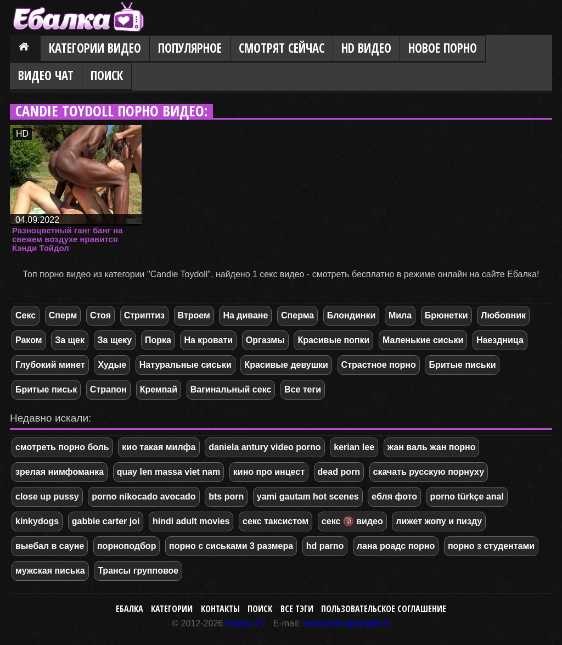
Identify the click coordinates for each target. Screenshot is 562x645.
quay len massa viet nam (169, 471)
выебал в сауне (49, 546)
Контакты (220, 609)
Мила (400, 315)
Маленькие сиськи (423, 340)
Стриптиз (144, 315)
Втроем (194, 315)
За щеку (115, 340)
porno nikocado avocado (143, 496)
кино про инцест (269, 471)
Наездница (500, 340)
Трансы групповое (138, 570)
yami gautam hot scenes (308, 496)
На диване (245, 315)
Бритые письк (46, 389)
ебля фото (394, 496)
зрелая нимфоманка (59, 471)
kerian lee (354, 447)
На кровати (208, 340)
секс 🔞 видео (352, 521)
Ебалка (129, 609)
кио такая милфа (158, 447)
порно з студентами (491, 546)
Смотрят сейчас (281, 48)
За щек (70, 340)
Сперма (297, 315)
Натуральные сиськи (185, 364)
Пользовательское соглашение (383, 609)
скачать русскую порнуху (429, 471)
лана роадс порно (396, 546)
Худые (112, 364)
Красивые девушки (286, 364)
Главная (25, 49)
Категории (172, 609)
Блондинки (351, 315)
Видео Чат (46, 75)
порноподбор (126, 546)
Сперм (63, 315)
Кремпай (158, 389)
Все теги (302, 389)
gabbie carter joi (106, 521)
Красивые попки (333, 340)
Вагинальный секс (231, 389)
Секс (25, 315)
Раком (28, 340)
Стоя (100, 315)
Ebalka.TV (246, 623)
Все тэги (296, 609)
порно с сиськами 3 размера (231, 546)
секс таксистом (275, 521)
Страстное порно (378, 364)
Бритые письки (462, 364)
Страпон (108, 389)
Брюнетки (446, 315)
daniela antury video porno (265, 447)
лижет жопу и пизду (439, 521)
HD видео (366, 48)
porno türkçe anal (467, 496)
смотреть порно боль (62, 447)
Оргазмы (265, 340)
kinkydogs (37, 521)
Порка (158, 340)
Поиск (107, 75)
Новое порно (442, 48)
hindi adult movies (191, 521)
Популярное (190, 48)
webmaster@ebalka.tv (346, 623)
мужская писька (50, 570)
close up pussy (47, 496)
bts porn (226, 496)
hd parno (325, 546)
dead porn (339, 471)
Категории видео (95, 48)
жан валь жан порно (431, 447)
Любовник (503, 315)
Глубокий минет (50, 364)
